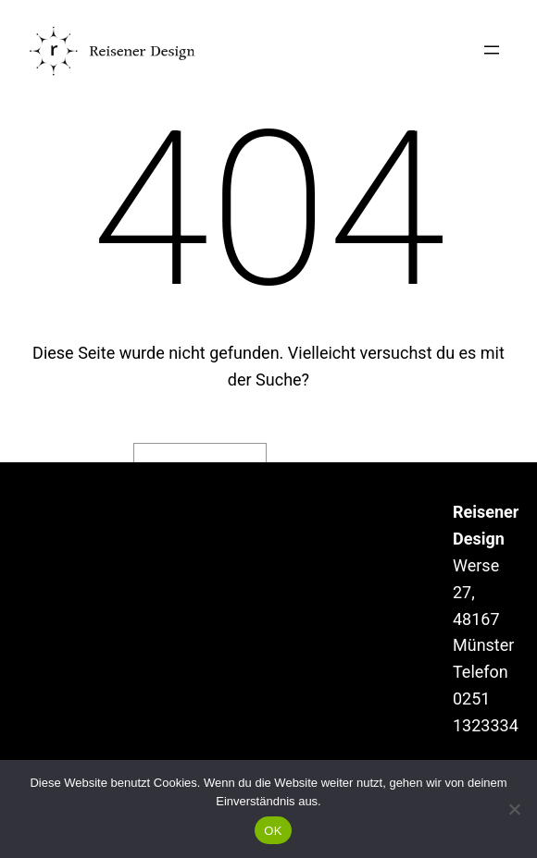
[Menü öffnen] (491, 49)
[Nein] (514, 809)
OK (272, 831)
